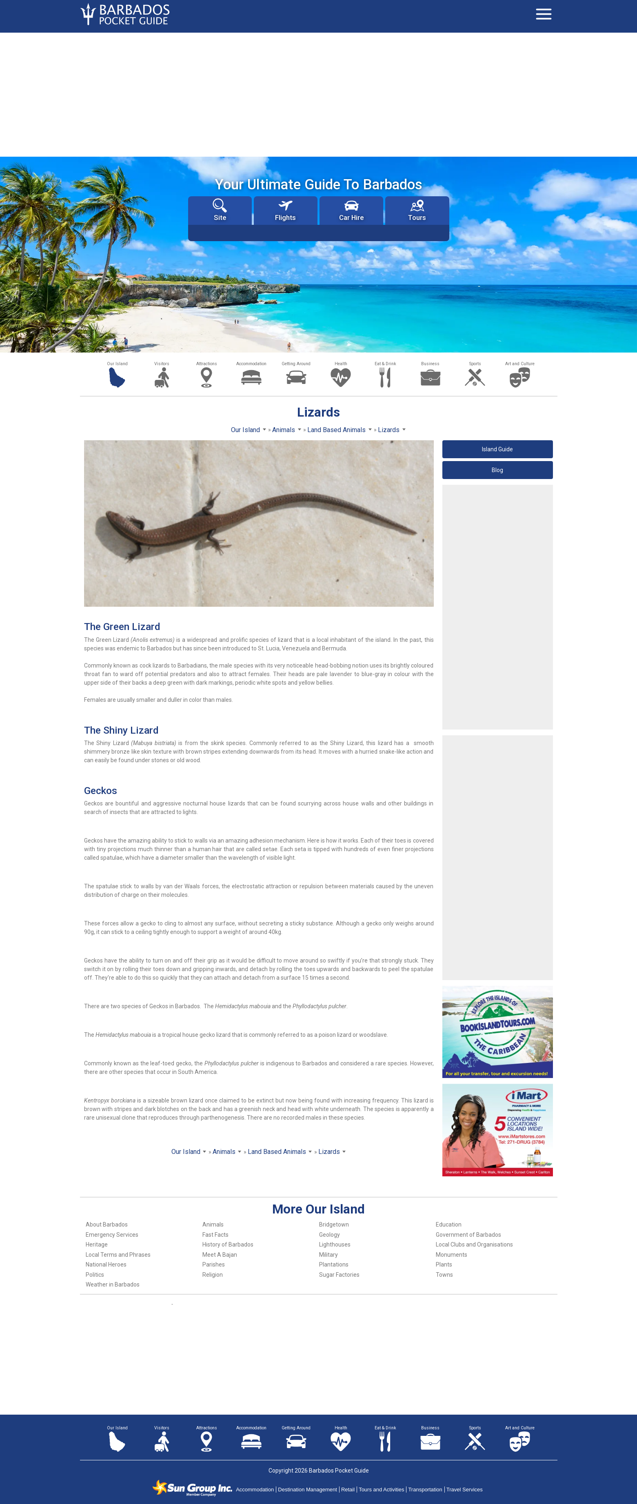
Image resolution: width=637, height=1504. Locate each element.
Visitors (161, 363)
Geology (329, 1234)
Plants (444, 1264)
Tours (417, 210)
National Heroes (106, 1264)
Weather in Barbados (113, 1284)
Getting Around (296, 363)
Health (341, 363)
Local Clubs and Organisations (474, 1244)
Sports (475, 363)
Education (449, 1224)
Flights (285, 210)
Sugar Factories (339, 1274)
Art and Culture (520, 363)
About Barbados (107, 1224)
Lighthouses (335, 1244)
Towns (444, 1274)
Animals (213, 1224)
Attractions (206, 363)
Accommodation (251, 363)
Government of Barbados (468, 1234)
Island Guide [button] (497, 449)
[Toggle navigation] (543, 14)
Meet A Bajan (219, 1254)
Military (328, 1254)
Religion (212, 1274)
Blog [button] (497, 470)
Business (430, 363)
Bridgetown (334, 1224)
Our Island (117, 363)
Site (220, 210)
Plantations (333, 1264)
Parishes (213, 1264)
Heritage (97, 1244)
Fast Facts (215, 1234)
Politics (95, 1274)
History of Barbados (227, 1244)
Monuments (451, 1254)
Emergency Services (112, 1234)
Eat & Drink (385, 363)
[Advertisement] (319, 94)
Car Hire (351, 210)
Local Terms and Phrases (118, 1254)
